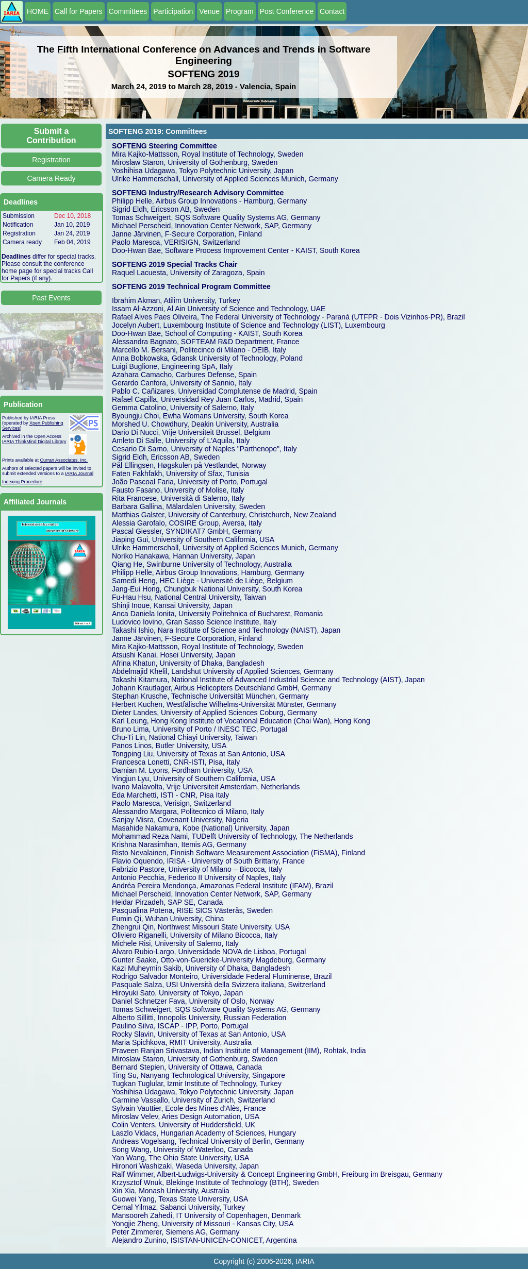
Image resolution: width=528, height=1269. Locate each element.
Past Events (51, 298)
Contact (332, 11)
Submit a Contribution (51, 136)
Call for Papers (79, 11)
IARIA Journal (79, 473)
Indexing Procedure (22, 481)
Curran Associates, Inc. (64, 460)
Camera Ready (51, 178)
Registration (51, 160)
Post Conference (287, 11)
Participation (173, 11)
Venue (209, 11)
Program (240, 11)
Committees (128, 11)
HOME (37, 11)
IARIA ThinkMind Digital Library (34, 441)
